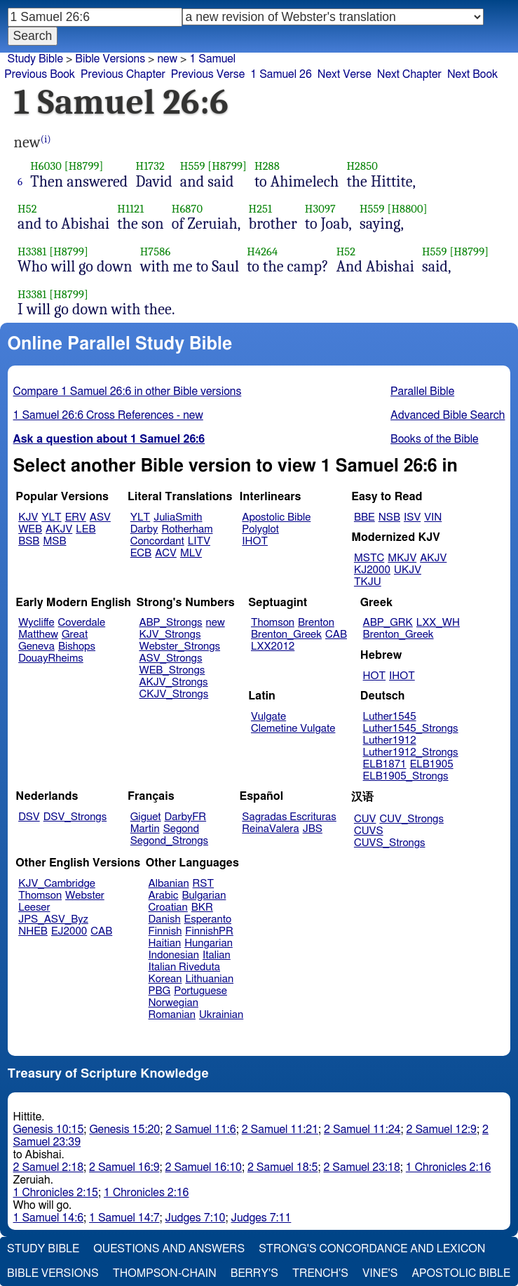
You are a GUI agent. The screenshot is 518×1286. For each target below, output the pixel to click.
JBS (312, 829)
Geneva (36, 646)
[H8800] (407, 208)
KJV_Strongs (169, 634)
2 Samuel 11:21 (280, 1129)
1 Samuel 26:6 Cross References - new (108, 415)
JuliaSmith (178, 517)
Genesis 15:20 (124, 1129)
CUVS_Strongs (389, 843)
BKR (202, 907)
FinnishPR (209, 931)
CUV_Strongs (411, 819)
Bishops (76, 646)
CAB (336, 634)
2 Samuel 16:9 (124, 1167)
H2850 (361, 166)
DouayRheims (50, 658)
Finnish (165, 931)
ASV (100, 517)
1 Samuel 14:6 (48, 1218)
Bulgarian (204, 895)
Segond (181, 829)
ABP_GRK (388, 622)
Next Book (472, 74)
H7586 (155, 251)
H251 (261, 208)
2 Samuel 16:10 (203, 1167)
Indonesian (174, 955)
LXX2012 (272, 646)
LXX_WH (438, 622)
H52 (27, 208)
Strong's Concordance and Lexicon (372, 1248)
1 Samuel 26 (281, 74)
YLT (51, 517)
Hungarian (208, 943)
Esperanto (208, 919)
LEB (85, 529)
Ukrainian (221, 1015)
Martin (145, 829)
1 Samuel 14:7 (124, 1218)
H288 (267, 166)
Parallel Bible (422, 391)
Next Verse (345, 74)
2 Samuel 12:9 (442, 1129)
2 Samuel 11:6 (200, 1129)
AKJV (59, 529)
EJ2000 (69, 931)
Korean (165, 979)
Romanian (172, 1015)
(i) (46, 139)
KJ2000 (372, 570)
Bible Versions (110, 59)
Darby (144, 529)
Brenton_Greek (286, 634)
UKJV (407, 570)
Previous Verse (208, 74)
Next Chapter (409, 74)
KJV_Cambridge (56, 883)
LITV (199, 541)
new (215, 622)
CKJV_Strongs (173, 694)
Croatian (168, 907)
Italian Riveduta (184, 967)
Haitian (165, 943)
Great (75, 634)
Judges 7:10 (195, 1218)
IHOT (255, 541)
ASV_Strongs (170, 658)
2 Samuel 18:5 (282, 1167)
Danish (165, 919)
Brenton (316, 622)
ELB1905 (432, 764)
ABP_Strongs (170, 622)
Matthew (38, 634)
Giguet (145, 817)
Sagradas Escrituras (289, 817)
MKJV (402, 558)
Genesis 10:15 (48, 1129)
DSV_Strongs (75, 817)
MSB (54, 541)
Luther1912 (389, 740)
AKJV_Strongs (173, 682)
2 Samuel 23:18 (361, 1167)
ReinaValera (270, 829)
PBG (160, 991)
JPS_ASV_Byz (53, 919)
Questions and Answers (169, 1248)
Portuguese (200, 991)
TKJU (367, 582)
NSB (389, 517)
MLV (191, 553)
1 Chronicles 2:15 (55, 1192)
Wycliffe (36, 622)
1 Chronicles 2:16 (448, 1167)
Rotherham (186, 529)
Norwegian (173, 1003)
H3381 (32, 251)
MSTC (369, 558)
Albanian (169, 883)
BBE (364, 517)
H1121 (130, 208)
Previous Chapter (123, 74)
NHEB (33, 931)
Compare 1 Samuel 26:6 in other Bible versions (127, 391)
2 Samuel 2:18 (48, 1167)
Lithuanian (209, 979)
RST (203, 883)
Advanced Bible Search (447, 415)
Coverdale (82, 622)
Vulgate (268, 716)
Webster (84, 895)
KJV (28, 517)
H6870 (187, 208)
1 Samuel (212, 59)
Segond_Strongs (169, 841)
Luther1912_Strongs (410, 752)
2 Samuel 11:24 (362, 1129)
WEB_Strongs (172, 670)
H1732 (149, 166)
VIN (433, 517)
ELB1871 (385, 764)
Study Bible (35, 59)
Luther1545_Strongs (410, 728)
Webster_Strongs (179, 646)
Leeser (34, 907)
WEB (30, 529)
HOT (374, 676)
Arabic (164, 895)
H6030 (46, 166)
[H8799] (84, 166)
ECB (140, 553)
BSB (28, 541)
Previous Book (39, 74)
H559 (192, 166)
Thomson (272, 622)
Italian (217, 955)
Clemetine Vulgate (293, 728)
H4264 (262, 251)
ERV (75, 517)
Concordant (157, 541)
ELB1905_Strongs (406, 776)
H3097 (320, 208)
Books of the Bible (434, 439)
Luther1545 (389, 716)
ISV (412, 517)
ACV (166, 553)
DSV (29, 817)
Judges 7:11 (261, 1218)
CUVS (368, 831)
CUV (365, 819)
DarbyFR (186, 817)
